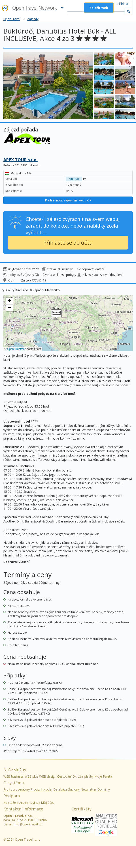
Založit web (98, 8)
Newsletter (88, 789)
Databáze (60, 789)
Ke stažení (10, 802)
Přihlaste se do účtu (68, 242)
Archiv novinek (29, 802)
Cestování (64, 776)
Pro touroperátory (16, 789)
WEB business (13, 776)
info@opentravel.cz (28, 824)
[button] (56, 314)
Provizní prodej (41, 789)
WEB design (47, 776)
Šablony (74, 789)
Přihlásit (123, 4)
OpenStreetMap (16, 349)
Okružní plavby (83, 776)
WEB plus (31, 776)
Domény (103, 789)
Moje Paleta (103, 776)
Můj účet (47, 802)
